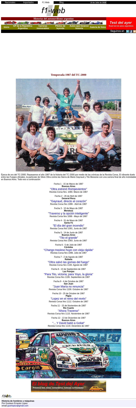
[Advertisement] (68, 51)
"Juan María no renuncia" (68, 286)
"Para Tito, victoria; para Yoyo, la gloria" (68, 274)
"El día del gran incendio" (68, 225)
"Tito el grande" (68, 237)
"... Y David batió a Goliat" (68, 323)
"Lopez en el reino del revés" (68, 298)
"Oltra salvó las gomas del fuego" (68, 262)
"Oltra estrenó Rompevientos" (68, 189)
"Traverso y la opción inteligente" (68, 213)
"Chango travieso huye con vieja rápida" (68, 250)
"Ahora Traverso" (68, 310)
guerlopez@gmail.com (17, 406)
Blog (61, 2)
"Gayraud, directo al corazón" (68, 201)
